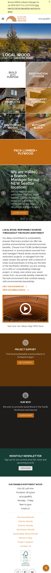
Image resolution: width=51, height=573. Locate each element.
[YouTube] (32, 532)
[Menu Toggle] (3, 19)
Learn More (29, 550)
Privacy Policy (32, 559)
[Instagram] (18, 532)
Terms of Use (19, 559)
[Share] (46, 568)
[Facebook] (25, 532)
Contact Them (40, 550)
